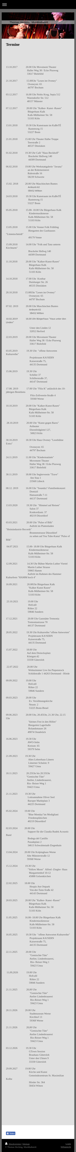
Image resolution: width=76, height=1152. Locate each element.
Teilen (11, 1133)
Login (68, 1144)
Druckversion (13, 1144)
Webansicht (66, 1147)
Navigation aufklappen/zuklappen (38, 4)
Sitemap (26, 1144)
